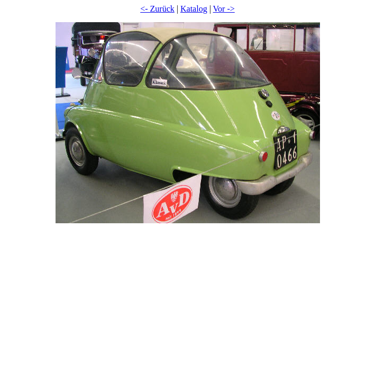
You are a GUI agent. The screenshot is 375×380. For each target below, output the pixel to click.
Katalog (193, 8)
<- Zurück (157, 8)
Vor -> (224, 8)
